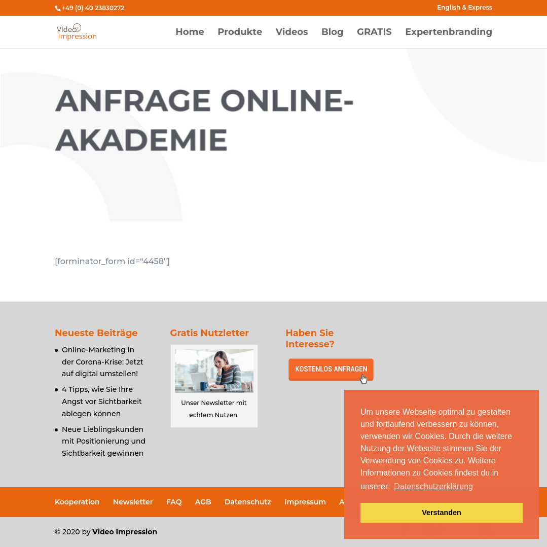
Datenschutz (248, 501)
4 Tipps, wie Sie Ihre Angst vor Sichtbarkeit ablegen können (102, 401)
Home (189, 33)
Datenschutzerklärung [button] (433, 486)
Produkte (239, 33)
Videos (292, 33)
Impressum (305, 501)
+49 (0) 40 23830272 (93, 8)
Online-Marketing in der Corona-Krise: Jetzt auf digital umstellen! (102, 362)
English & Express (464, 8)
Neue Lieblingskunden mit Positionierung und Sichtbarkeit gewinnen (103, 441)
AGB (203, 501)
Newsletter (133, 501)
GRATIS (374, 33)
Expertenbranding (448, 33)
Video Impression (124, 531)
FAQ (174, 501)
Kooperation (77, 501)
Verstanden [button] (441, 512)
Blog (332, 33)
